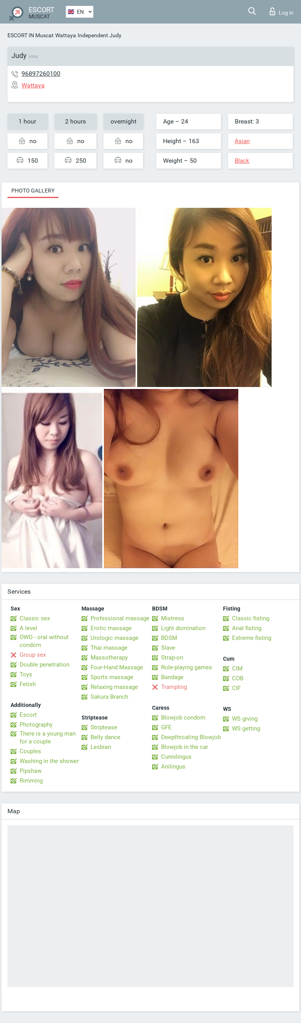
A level (28, 628)
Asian (242, 141)
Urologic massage (114, 637)
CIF (236, 688)
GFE (166, 727)
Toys (26, 674)
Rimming (31, 780)
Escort (28, 714)
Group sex (33, 654)
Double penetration (44, 664)
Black (242, 160)
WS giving (244, 718)
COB (237, 678)
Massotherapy (109, 657)
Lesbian (101, 746)
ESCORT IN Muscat (30, 35)
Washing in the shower (49, 761)
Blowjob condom (183, 717)
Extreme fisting (251, 637)
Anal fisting (246, 628)
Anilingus (173, 766)
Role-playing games (186, 667)
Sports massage (112, 677)
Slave (168, 647)
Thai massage (109, 647)
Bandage (172, 677)
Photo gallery (32, 190)
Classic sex (35, 618)
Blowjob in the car (184, 746)
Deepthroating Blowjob (191, 737)
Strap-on (172, 657)
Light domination (183, 628)
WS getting (246, 728)
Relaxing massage (114, 686)
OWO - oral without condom (44, 641)
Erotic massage (111, 628)
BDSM (169, 637)
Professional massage (120, 618)
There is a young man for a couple (48, 737)
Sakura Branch (109, 696)
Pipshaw (31, 770)
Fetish (28, 684)
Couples (30, 751)
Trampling (174, 686)
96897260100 (41, 73)
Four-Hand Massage (117, 667)
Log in (282, 11)
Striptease (104, 727)
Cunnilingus (176, 756)
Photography (36, 724)
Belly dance (105, 737)
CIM (237, 668)
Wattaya (65, 35)
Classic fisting (250, 618)
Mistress (172, 618)
